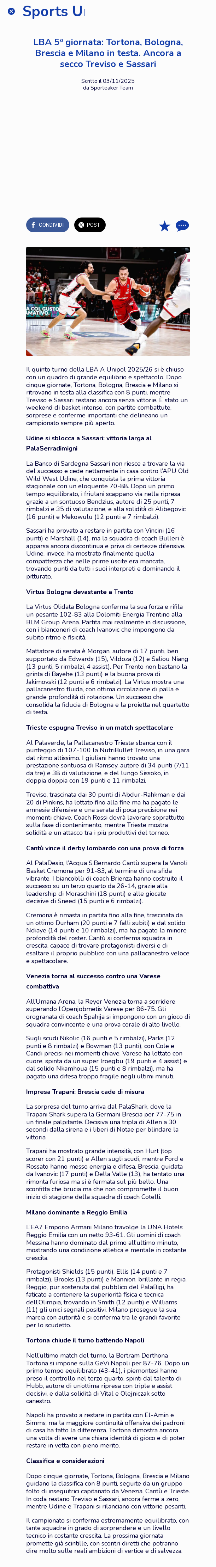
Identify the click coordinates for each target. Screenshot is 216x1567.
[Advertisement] (108, 147)
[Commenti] (181, 225)
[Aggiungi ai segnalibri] (164, 225)
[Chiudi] (11, 11)
